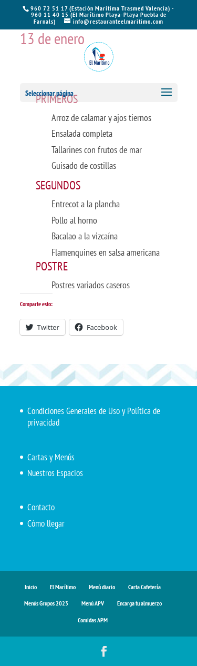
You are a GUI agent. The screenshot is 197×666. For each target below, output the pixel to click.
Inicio (31, 587)
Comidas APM (93, 620)
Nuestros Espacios (55, 473)
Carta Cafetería (144, 587)
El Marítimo (63, 587)
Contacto (41, 507)
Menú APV (92, 603)
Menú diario (102, 587)
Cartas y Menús (51, 457)
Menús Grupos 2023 (46, 603)
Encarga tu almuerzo (139, 603)
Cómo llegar (46, 523)
